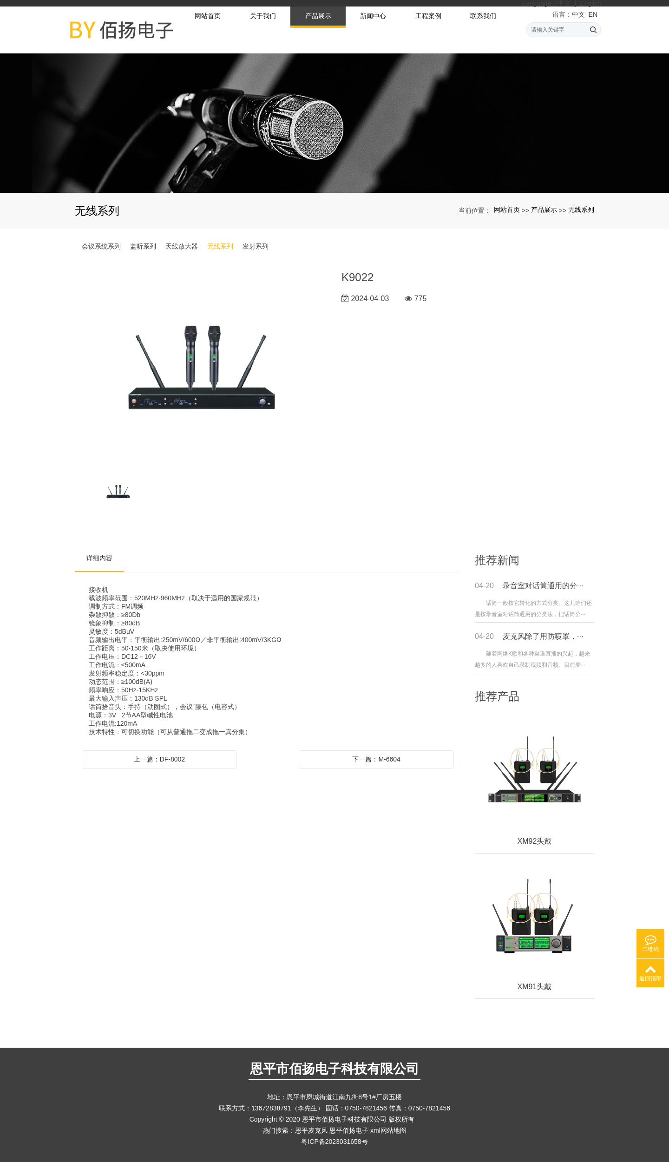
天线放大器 (181, 246)
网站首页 (208, 29)
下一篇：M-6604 (376, 759)
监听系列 (143, 246)
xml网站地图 (388, 1130)
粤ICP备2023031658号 (334, 1141)
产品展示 (318, 29)
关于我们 (263, 29)
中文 (564, 3)
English (590, 3)
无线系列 (581, 209)
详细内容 (99, 558)
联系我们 (483, 29)
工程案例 (428, 29)
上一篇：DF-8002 (159, 759)
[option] (201, 368)
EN (593, 14)
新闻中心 (373, 29)
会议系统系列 (101, 246)
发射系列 (256, 246)
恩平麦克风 (311, 1130)
